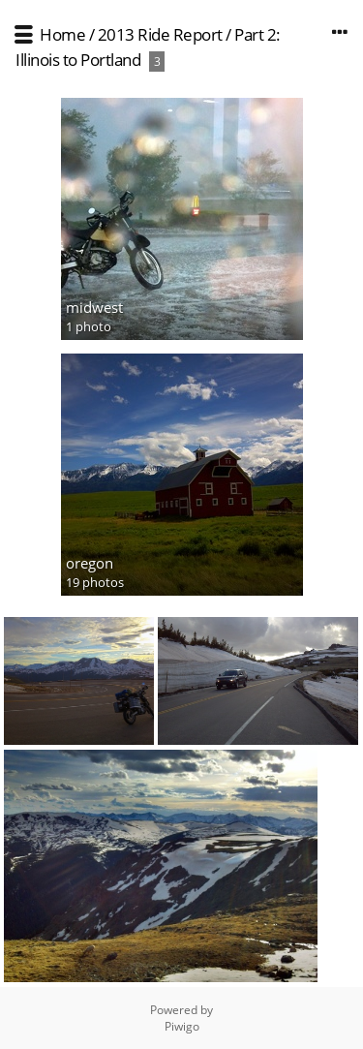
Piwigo (182, 1026)
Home (62, 34)
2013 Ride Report (160, 34)
